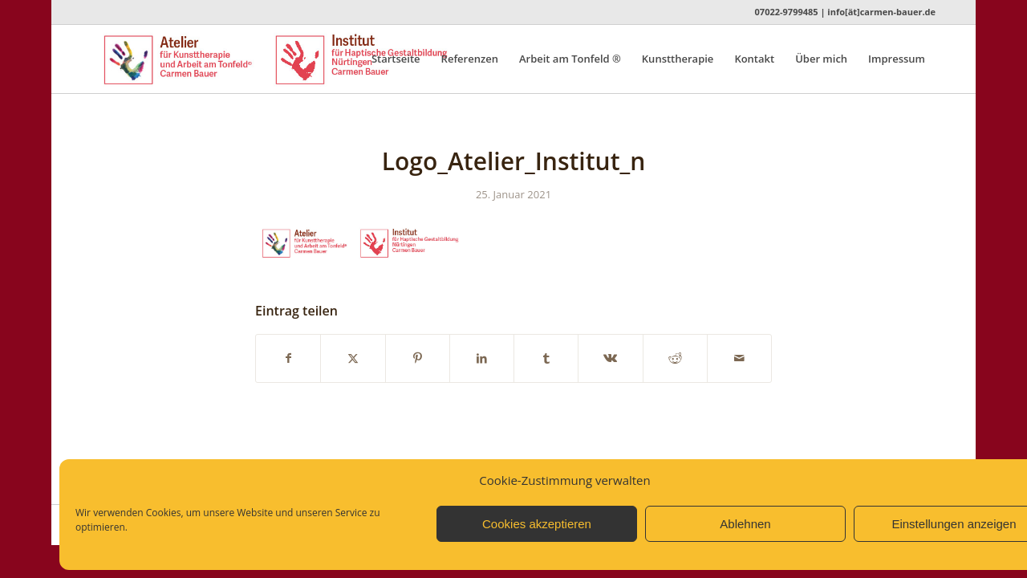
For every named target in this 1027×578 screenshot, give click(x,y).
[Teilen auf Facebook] (288, 358)
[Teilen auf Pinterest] (417, 358)
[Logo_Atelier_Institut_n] (302, 59)
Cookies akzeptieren (536, 524)
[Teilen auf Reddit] (675, 358)
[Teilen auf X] (352, 358)
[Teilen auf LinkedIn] (482, 358)
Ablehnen (745, 524)
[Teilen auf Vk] (610, 358)
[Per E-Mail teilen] (739, 358)
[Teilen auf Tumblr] (546, 358)
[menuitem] (396, 59)
